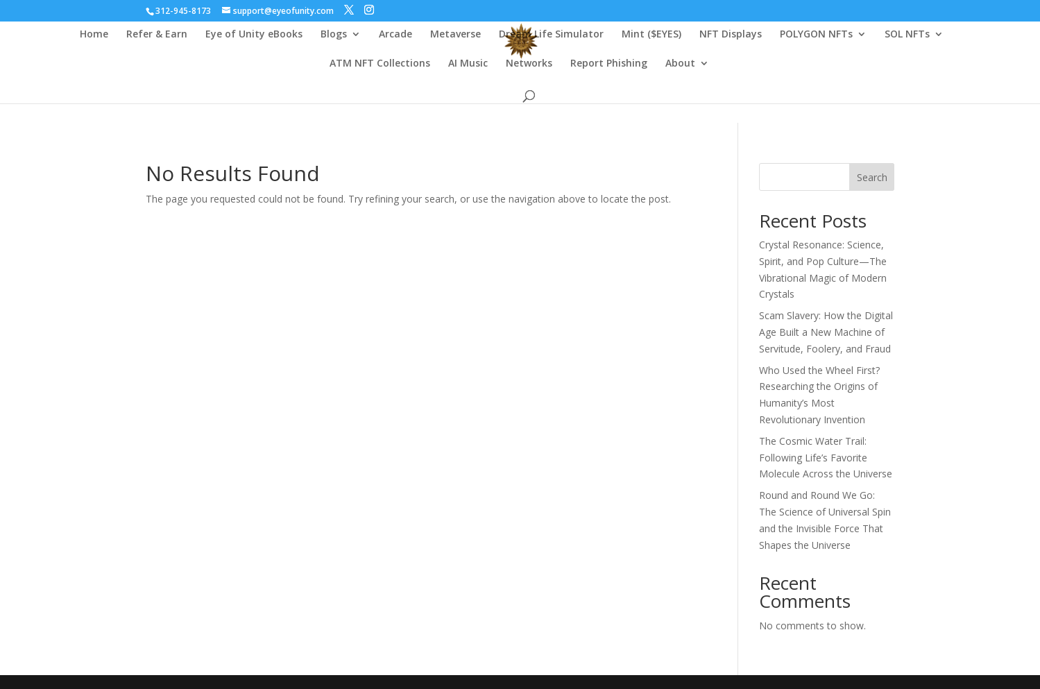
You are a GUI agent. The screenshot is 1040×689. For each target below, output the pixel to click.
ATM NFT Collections (380, 63)
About (680, 63)
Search (872, 177)
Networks (529, 63)
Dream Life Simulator (551, 34)
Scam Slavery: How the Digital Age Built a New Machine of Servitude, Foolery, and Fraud (826, 332)
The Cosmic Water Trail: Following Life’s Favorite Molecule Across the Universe (825, 457)
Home (94, 34)
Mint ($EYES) (651, 34)
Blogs (334, 34)
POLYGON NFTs (816, 34)
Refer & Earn (156, 34)
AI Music (468, 63)
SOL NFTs (907, 34)
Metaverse (455, 34)
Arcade (395, 34)
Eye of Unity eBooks (253, 34)
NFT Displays (730, 34)
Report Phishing (608, 63)
